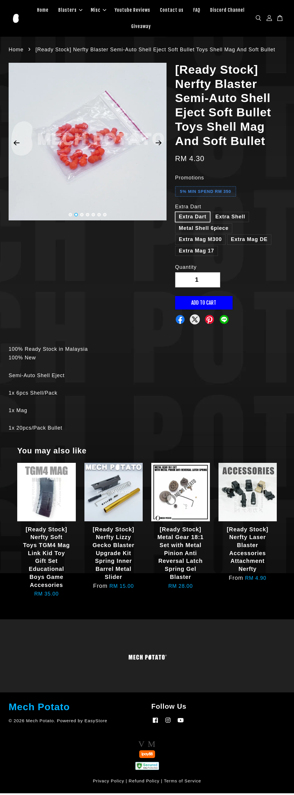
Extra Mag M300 (200, 241)
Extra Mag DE (249, 241)
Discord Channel (227, 11)
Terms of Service (182, 782)
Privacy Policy (108, 782)
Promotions (189, 179)
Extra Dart (188, 208)
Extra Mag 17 (196, 252)
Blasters (70, 11)
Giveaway (141, 27)
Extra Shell (230, 218)
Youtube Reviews (132, 11)
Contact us (171, 11)
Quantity (186, 269)
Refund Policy (144, 782)
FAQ (196, 11)
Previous (16, 145)
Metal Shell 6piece (204, 229)
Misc (98, 11)
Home (43, 11)
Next (159, 145)
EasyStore (95, 722)
